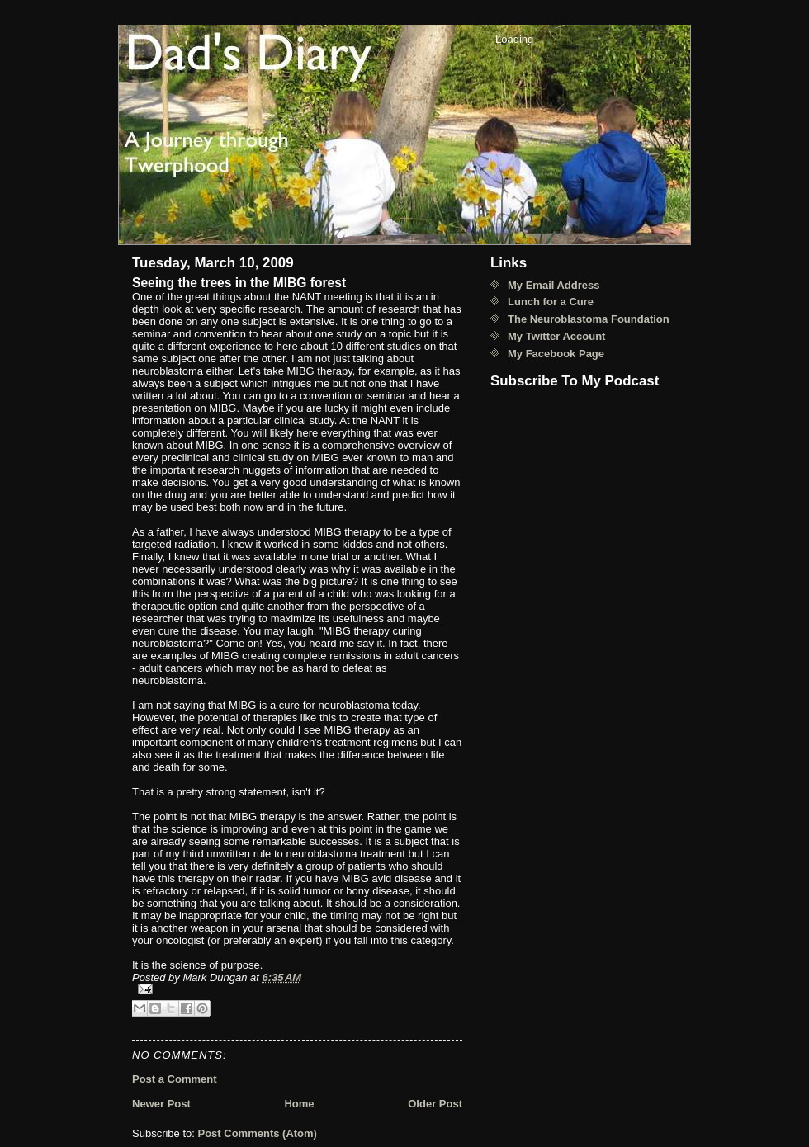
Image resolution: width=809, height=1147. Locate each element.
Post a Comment (174, 1079)
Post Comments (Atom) (257, 1133)
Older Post (435, 1103)
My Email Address (554, 285)
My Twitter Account (556, 336)
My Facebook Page (556, 353)
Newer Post (161, 1103)
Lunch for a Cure (551, 301)
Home (299, 1103)
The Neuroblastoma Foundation (588, 319)
